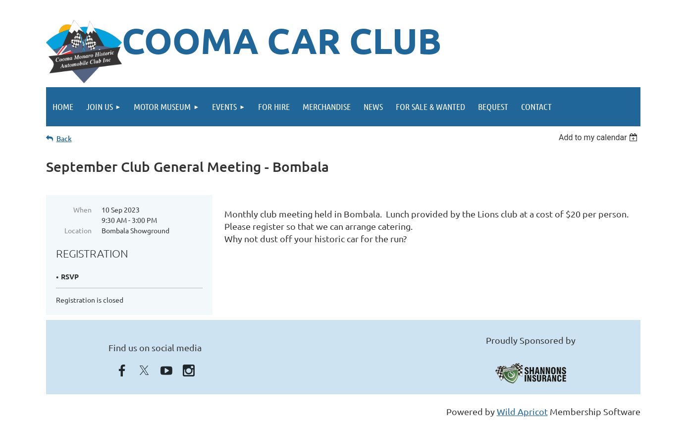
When (82, 209)
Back (64, 138)
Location (78, 230)
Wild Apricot (522, 411)
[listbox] (599, 137)
